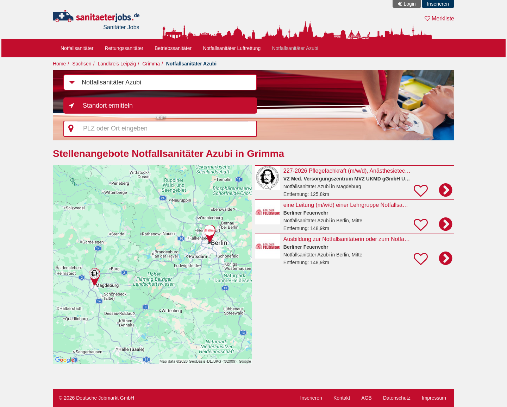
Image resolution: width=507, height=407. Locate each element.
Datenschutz (397, 398)
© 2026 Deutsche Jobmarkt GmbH (96, 398)
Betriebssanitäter (173, 48)
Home (59, 63)
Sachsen (81, 63)
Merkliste (439, 18)
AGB (366, 398)
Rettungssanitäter (124, 48)
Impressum (434, 398)
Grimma (151, 63)
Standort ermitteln (108, 105)
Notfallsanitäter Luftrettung (232, 48)
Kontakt (341, 398)
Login (409, 4)
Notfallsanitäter (77, 48)
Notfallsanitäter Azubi (295, 48)
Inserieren (438, 4)
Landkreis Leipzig (117, 63)
